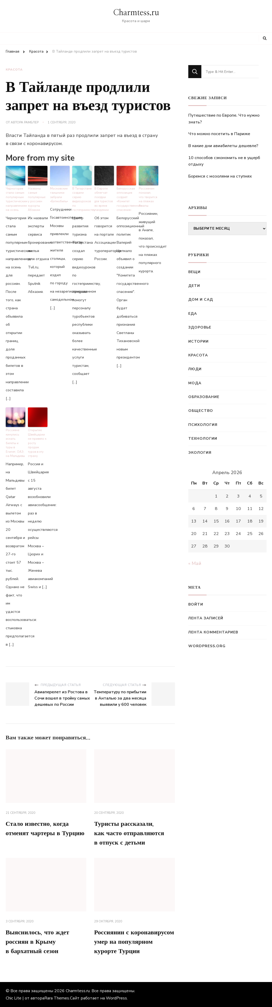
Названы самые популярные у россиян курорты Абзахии (36, 199)
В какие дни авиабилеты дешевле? (223, 146)
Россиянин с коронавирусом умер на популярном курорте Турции (134, 941)
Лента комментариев (213, 632)
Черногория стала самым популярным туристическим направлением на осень (15, 199)
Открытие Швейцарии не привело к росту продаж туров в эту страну (37, 443)
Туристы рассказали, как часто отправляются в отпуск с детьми (129, 833)
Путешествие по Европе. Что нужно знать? (223, 118)
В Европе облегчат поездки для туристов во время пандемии (103, 199)
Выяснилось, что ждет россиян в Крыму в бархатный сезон (37, 941)
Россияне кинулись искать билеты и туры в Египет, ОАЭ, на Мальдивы (15, 443)
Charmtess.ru (136, 13)
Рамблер (31, 122)
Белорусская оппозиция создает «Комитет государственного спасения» (126, 199)
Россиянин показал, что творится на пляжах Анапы (148, 197)
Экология (199, 452)
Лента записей (205, 618)
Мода (194, 383)
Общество (200, 410)
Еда (192, 313)
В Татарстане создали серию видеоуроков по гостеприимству (82, 199)
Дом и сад (200, 299)
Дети (194, 285)
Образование (203, 396)
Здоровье (199, 327)
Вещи (194, 271)
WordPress (116, 998)
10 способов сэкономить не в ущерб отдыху (224, 161)
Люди (195, 369)
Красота (14, 69)
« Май (194, 563)
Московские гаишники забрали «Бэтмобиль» (59, 195)
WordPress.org (207, 646)
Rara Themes (56, 998)
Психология (202, 424)
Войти (195, 604)
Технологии (202, 438)
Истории (198, 341)
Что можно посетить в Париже (219, 134)
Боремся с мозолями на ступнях (220, 176)
